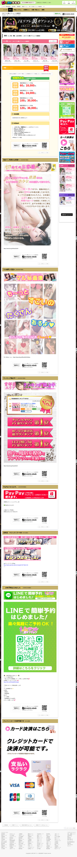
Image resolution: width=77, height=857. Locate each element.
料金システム (17, 9)
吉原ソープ (30, 844)
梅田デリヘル (30, 835)
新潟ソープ (48, 835)
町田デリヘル (12, 839)
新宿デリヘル (4, 835)
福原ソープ (39, 836)
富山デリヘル (57, 848)
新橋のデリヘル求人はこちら (42, 825)
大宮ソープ (39, 839)
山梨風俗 (56, 841)
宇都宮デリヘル (58, 847)
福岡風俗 (29, 840)
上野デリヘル (21, 835)
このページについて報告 (70, 828)
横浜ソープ (57, 844)
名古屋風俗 (48, 839)
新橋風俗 (6, 825)
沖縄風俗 (29, 836)
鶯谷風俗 (3, 843)
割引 (10, 9)
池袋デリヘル (4, 837)
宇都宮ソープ (49, 847)
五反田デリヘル (13, 843)
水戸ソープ (39, 847)
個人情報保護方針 (71, 841)
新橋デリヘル (15, 825)
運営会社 (69, 843)
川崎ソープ (39, 840)
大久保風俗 (21, 836)
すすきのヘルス (58, 840)
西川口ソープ (39, 837)
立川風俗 (3, 848)
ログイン (69, 846)
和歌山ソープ (39, 846)
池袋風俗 (3, 836)
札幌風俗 (29, 843)
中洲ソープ (30, 846)
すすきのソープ (31, 847)
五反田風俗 (12, 841)
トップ (5, 9)
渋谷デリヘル (4, 840)
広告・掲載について (71, 833)
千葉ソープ (48, 844)
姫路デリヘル (30, 837)
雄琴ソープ (39, 835)
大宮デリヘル (21, 847)
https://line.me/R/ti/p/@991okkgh (11, 682)
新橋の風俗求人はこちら (27, 825)
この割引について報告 (43, 152)
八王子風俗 (12, 835)
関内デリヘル (21, 839)
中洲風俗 (29, 839)
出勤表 (26, 9)
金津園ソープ (30, 848)
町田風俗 (11, 837)
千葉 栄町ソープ (40, 833)
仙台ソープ (39, 841)
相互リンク (69, 836)
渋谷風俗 (3, 839)
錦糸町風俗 (12, 844)
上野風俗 (20, 833)
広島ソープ (57, 835)
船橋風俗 (20, 840)
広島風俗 (48, 840)
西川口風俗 (21, 843)
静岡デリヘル (30, 841)
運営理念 (69, 837)
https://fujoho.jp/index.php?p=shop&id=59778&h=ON (16, 565)
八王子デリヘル (13, 836)
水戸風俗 (39, 848)
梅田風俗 (20, 848)
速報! (43, 9)
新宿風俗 (3, 833)
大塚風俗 (11, 847)
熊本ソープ (57, 837)
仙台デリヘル (57, 839)
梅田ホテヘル (30, 833)
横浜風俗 (48, 848)
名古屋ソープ (39, 844)
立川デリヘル (12, 833)
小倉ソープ (57, 833)
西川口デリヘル (22, 844)
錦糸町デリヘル (13, 846)
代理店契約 (69, 835)
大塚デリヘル (12, 848)
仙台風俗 (56, 843)
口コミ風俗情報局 (39, 853)
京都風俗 (48, 846)
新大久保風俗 (4, 841)
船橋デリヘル (21, 841)
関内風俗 (20, 837)
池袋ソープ (48, 843)
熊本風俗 (48, 833)
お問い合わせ (70, 844)
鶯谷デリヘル (4, 844)
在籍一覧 (36, 9)
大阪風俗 (48, 836)
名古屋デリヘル (40, 843)
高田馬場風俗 (12, 840)
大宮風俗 (20, 846)
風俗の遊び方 (70, 839)
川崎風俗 (56, 846)
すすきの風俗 (57, 836)
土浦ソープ (48, 841)
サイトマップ (70, 840)
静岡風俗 (48, 837)
